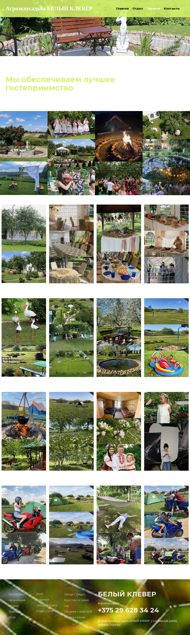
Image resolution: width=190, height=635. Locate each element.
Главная (122, 8)
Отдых (138, 8)
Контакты (172, 8)
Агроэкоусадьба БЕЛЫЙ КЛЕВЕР (50, 8)
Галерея (153, 8)
